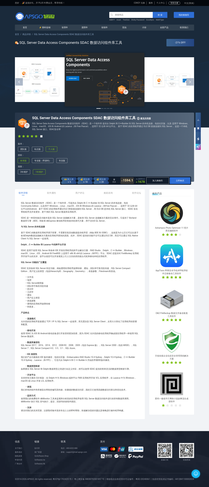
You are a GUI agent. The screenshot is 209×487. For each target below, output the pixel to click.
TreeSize (126, 20)
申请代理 (18, 460)
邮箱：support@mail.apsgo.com (74, 452)
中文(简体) (189, 3)
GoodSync (150, 20)
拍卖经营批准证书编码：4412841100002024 (173, 479)
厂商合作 (18, 464)
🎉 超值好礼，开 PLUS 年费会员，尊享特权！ (43, 3)
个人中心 (160, 3)
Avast (119, 20)
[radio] (19, 136)
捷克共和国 (144, 118)
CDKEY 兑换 (139, 3)
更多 (114, 180)
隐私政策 (18, 456)
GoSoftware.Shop (41, 456)
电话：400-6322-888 (69, 448)
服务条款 (18, 452)
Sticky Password (137, 20)
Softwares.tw (39, 460)
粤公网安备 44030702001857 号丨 (90, 479)
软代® (36, 448)
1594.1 (127, 180)
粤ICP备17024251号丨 (63, 479)
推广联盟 (38, 452)
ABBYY (112, 20)
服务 (151, 3)
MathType (160, 20)
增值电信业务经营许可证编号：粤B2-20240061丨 (129, 479)
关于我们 (18, 448)
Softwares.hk (39, 464)
